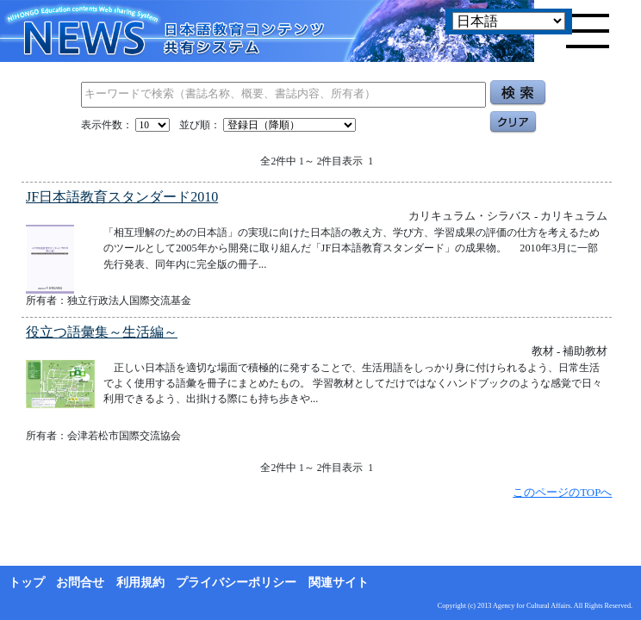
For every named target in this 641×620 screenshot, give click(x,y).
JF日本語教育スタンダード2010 (122, 196)
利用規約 (140, 582)
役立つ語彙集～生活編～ (101, 332)
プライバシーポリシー (236, 582)
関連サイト (338, 582)
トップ (27, 582)
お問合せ (80, 582)
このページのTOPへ (562, 492)
